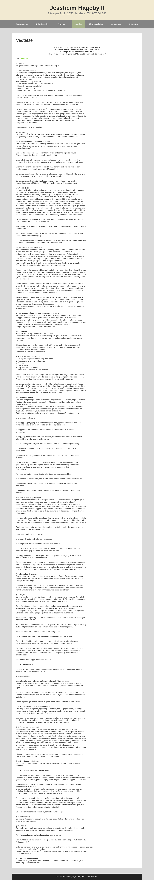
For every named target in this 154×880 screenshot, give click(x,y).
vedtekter (24, 59)
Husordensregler (116, 24)
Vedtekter (78, 24)
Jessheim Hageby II (77, 7)
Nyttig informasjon (45, 24)
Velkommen (65, 24)
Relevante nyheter (22, 24)
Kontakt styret (133, 24)
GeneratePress (92, 877)
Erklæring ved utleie (96, 24)
